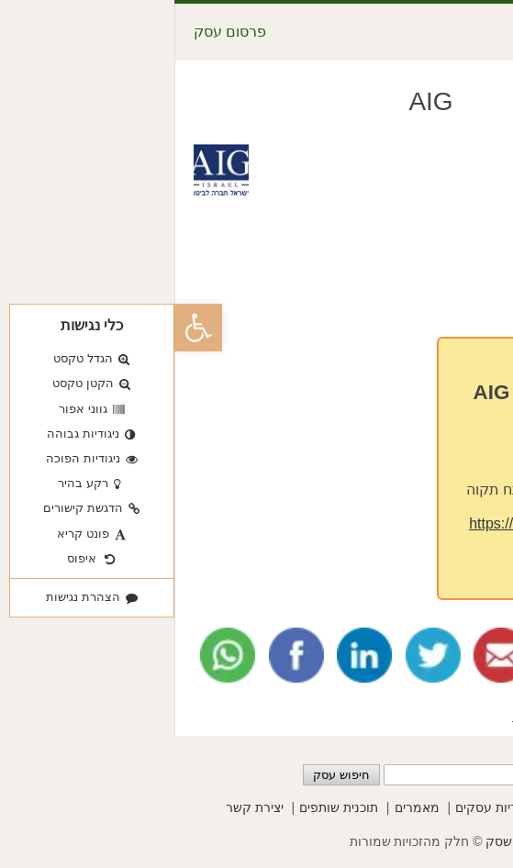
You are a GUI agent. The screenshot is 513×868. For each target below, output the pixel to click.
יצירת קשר (80, 807)
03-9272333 (383, 455)
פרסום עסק (55, 31)
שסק (324, 841)
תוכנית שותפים (164, 807)
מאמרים (242, 807)
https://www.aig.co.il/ (361, 523)
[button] (24, 327)
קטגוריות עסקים (325, 807)
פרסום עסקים (423, 807)
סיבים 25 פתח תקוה (354, 489)
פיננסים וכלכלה (385, 715)
